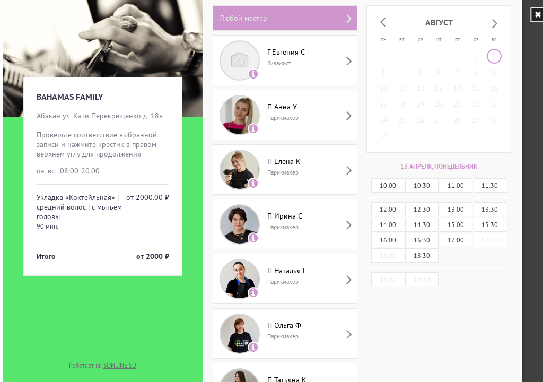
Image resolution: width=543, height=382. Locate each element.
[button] (383, 23)
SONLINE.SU (119, 365)
